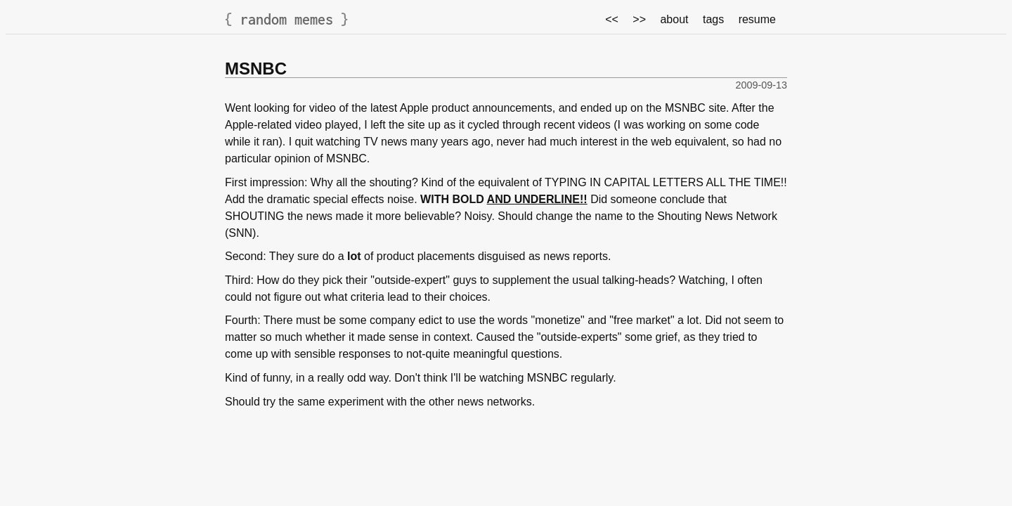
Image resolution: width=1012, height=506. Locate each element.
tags (713, 19)
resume (757, 19)
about (674, 19)
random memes (286, 19)
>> (639, 19)
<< (611, 19)
